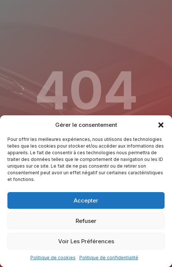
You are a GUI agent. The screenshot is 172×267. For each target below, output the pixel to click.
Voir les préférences (86, 241)
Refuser (86, 220)
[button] (161, 125)
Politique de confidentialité (108, 257)
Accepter (86, 200)
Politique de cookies (53, 257)
